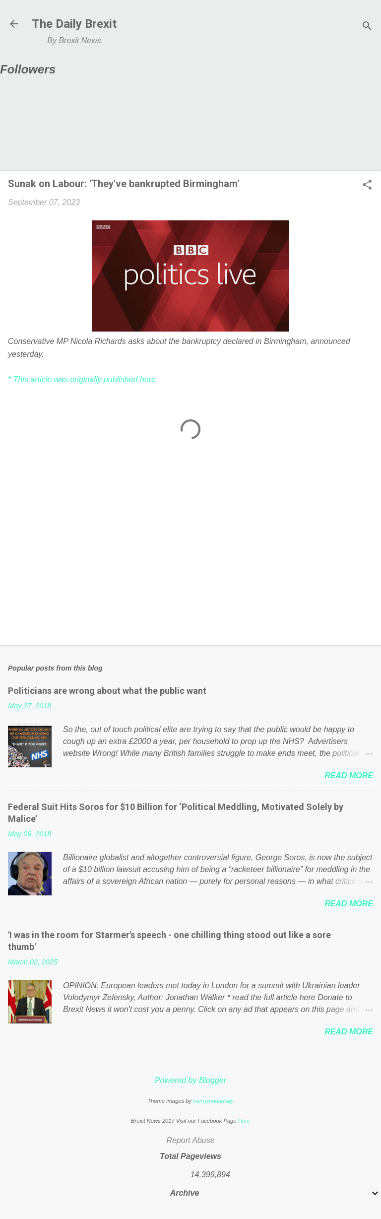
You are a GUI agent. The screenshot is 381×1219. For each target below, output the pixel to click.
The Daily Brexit (74, 24)
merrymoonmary (213, 1101)
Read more (348, 775)
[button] (367, 186)
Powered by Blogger (190, 1080)
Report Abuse (190, 1140)
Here (244, 1121)
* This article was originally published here (82, 379)
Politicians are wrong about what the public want (107, 690)
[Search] (367, 27)
